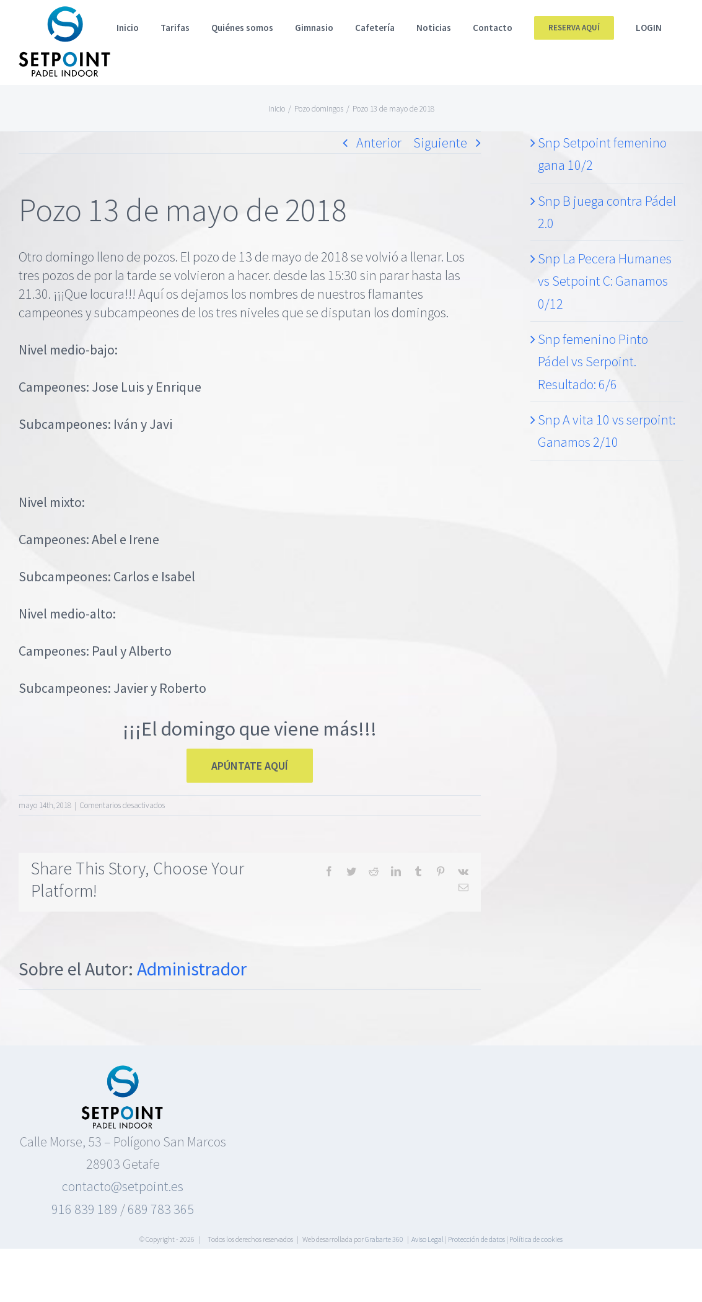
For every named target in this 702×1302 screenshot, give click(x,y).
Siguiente (440, 142)
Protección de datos (476, 1239)
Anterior (378, 142)
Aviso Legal (427, 1239)
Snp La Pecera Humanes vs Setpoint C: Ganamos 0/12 (605, 281)
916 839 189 (84, 1209)
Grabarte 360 (384, 1239)
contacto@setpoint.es (122, 1186)
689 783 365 (161, 1209)
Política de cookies (536, 1239)
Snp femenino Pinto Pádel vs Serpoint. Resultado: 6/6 (593, 361)
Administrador (192, 968)
